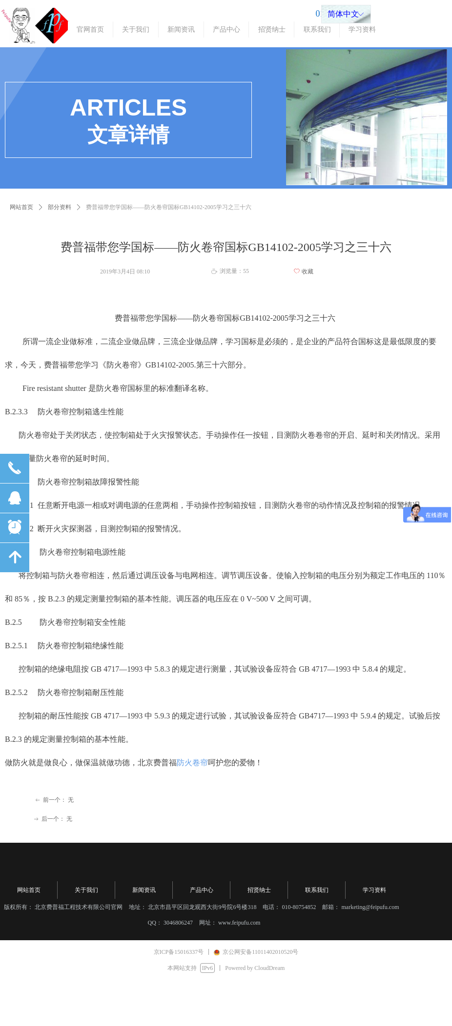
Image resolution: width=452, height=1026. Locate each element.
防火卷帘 (192, 762)
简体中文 (343, 14)
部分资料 (59, 207)
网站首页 (21, 207)
